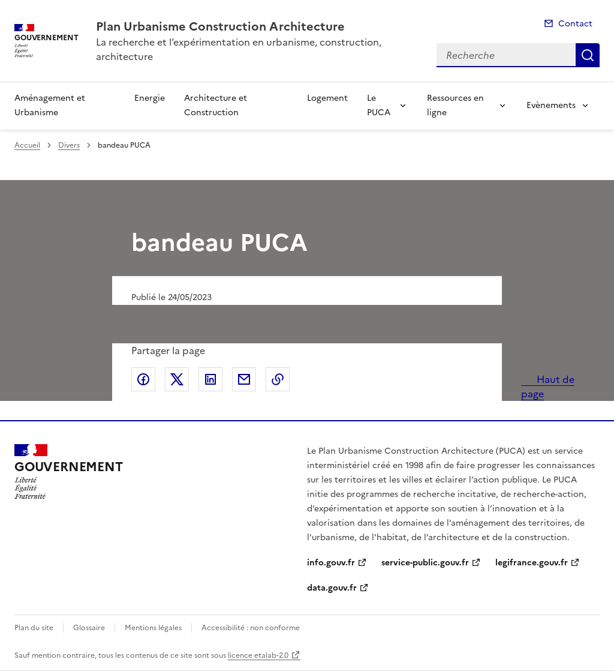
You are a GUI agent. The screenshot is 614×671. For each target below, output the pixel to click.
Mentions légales (153, 627)
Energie (149, 98)
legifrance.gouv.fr (531, 562)
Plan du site (33, 627)
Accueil (27, 145)
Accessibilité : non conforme (250, 627)
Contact (575, 23)
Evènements (551, 105)
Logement (327, 98)
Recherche (588, 55)
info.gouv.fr (331, 562)
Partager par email (244, 379)
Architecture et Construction (215, 105)
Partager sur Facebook (143, 379)
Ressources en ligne (455, 105)
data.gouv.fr (332, 588)
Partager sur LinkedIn (210, 379)
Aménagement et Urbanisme (49, 105)
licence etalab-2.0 (258, 655)
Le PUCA (378, 105)
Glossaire (89, 627)
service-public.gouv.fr (425, 562)
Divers (69, 145)
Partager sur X (177, 379)
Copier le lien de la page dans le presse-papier (278, 379)
